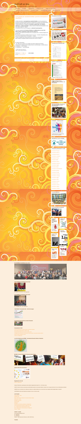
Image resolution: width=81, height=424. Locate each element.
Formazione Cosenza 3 (56, 163)
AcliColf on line (21, 4)
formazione (23, 54)
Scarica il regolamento (18, 382)
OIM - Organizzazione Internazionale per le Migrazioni (23, 407)
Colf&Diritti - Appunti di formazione (22, 10)
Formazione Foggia (55, 177)
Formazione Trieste (55, 179)
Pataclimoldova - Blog (17, 395)
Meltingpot (16, 402)
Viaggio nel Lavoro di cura (50, 8)
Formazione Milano (55, 166)
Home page (18, 8)
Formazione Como (55, 182)
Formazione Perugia (55, 172)
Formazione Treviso (55, 157)
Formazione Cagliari (55, 165)
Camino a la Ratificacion (18, 335)
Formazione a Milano (55, 186)
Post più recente (18, 59)
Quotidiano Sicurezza (17, 400)
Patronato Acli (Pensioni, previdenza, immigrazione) (22, 404)
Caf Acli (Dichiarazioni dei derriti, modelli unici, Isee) (22, 405)
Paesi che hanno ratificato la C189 (19, 334)
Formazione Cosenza (55, 181)
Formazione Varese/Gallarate (57, 168)
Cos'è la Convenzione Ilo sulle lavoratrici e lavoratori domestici (24, 329)
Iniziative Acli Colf (40, 8)
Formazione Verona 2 (55, 154)
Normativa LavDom (34, 10)
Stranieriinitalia (16, 401)
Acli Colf (20, 54)
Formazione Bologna (55, 170)
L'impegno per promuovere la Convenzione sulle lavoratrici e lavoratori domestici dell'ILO (28, 333)
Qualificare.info (16, 396)
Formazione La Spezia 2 (56, 156)
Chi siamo (24, 8)
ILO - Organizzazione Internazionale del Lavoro (22, 406)
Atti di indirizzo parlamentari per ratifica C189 (21, 330)
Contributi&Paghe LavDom (46, 10)
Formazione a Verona (55, 184)
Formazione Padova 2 (56, 152)
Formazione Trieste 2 (55, 161)
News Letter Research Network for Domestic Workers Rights (24, 397)
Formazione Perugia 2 (56, 150)
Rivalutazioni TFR (56, 10)
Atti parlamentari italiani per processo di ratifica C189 (22, 331)
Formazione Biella (55, 159)
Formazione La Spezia (56, 175)
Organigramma (31, 8)
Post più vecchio (45, 59)
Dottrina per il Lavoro (17, 399)
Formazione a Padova (56, 188)
